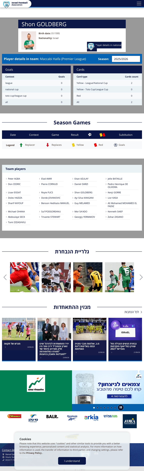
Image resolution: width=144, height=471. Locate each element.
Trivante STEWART (50, 216)
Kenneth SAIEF (115, 211)
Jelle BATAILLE (115, 178)
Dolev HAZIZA (15, 197)
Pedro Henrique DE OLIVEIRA (118, 186)
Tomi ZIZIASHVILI (17, 222)
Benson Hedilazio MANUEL (55, 203)
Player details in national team (104, 46)
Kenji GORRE (114, 192)
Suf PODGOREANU (51, 211)
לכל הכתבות (131, 312)
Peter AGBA (14, 178)
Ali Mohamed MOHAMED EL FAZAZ (122, 205)
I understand (72, 461)
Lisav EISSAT (14, 192)
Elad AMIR (46, 178)
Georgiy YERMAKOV (84, 216)
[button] (139, 3)
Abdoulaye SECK (16, 216)
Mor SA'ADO (80, 211)
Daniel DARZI (81, 184)
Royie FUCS (47, 192)
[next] (139, 277)
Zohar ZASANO (115, 216)
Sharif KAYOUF (15, 203)
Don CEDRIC (14, 184)
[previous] (5, 277)
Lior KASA (113, 197)
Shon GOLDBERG (83, 192)
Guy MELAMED (82, 203)
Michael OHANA (16, 211)
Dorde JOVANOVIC (50, 197)
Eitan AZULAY (81, 178)
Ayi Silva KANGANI (84, 197)
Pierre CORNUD (49, 184)
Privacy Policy (34, 452)
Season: (103, 59)
